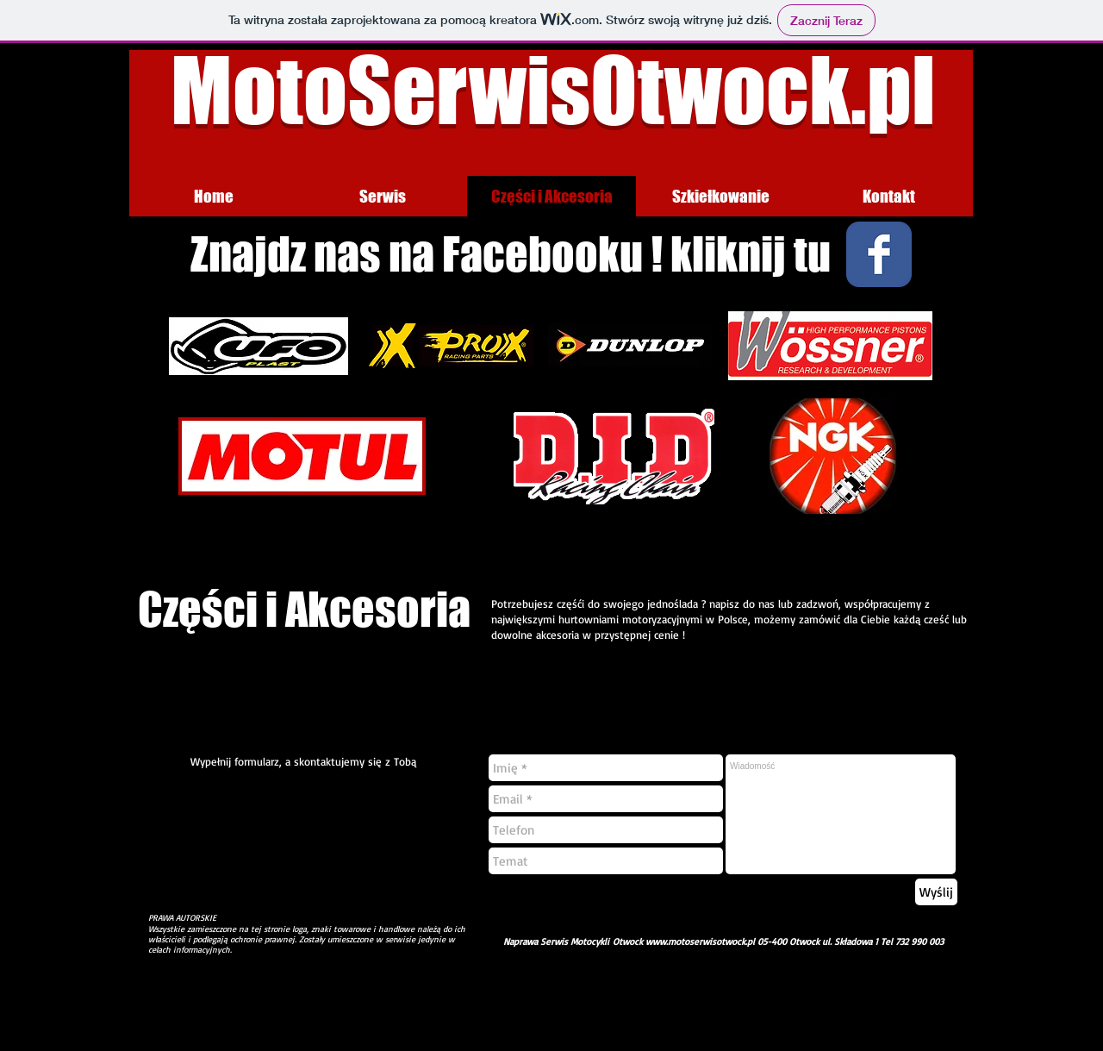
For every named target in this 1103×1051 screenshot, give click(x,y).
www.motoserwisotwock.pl (700, 941)
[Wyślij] (936, 892)
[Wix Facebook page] (879, 254)
